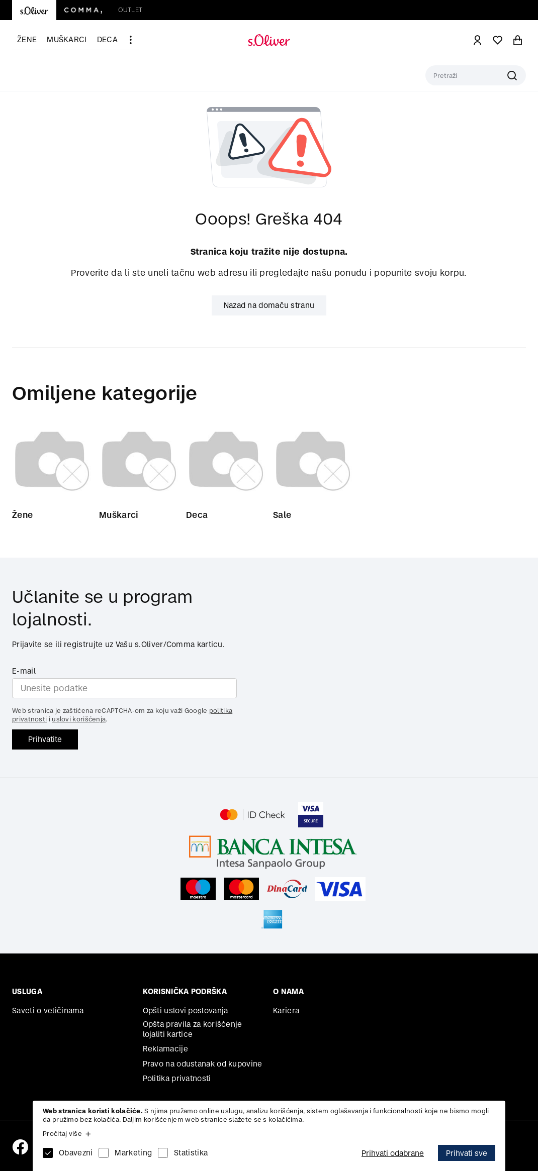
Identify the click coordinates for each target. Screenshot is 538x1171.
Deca (107, 39)
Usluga (27, 991)
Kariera (286, 1010)
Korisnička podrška (185, 991)
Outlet (130, 10)
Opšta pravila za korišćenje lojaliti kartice (192, 1029)
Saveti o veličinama (48, 1010)
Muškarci (66, 39)
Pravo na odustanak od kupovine (202, 1064)
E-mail (24, 671)
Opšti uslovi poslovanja (185, 1010)
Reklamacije (165, 1048)
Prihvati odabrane (393, 1153)
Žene (27, 39)
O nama (288, 991)
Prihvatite (45, 739)
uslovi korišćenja (79, 719)
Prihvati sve (466, 1153)
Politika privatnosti (177, 1079)
